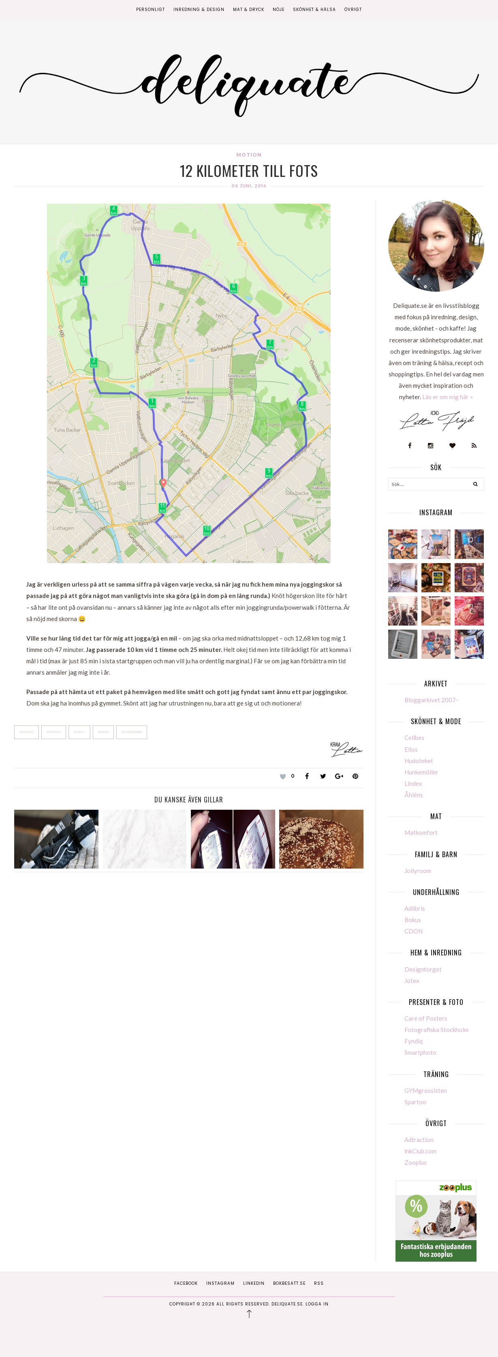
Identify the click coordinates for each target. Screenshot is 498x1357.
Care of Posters (425, 1018)
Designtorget (423, 969)
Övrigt (353, 9)
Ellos (411, 749)
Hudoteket (418, 760)
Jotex (411, 980)
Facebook (186, 1283)
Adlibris (414, 908)
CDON (413, 931)
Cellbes (414, 737)
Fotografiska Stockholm (436, 1029)
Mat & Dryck (248, 9)
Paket (103, 732)
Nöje (278, 9)
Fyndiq (413, 1041)
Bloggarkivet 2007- (431, 699)
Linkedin (254, 1283)
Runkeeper (132, 732)
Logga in (317, 1304)
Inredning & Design (198, 9)
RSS (319, 1283)
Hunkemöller (421, 772)
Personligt (150, 9)
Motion (249, 155)
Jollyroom (417, 870)
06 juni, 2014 (249, 186)
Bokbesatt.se (289, 1283)
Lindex (413, 783)
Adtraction (419, 1139)
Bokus (412, 919)
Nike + (79, 732)
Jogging (26, 732)
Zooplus (415, 1162)
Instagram (220, 1283)
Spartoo (415, 1101)
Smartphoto (420, 1052)
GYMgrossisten (425, 1090)
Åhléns (413, 794)
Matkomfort (421, 832)
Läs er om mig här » (447, 396)
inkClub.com (420, 1151)
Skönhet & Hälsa (314, 9)
